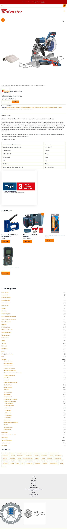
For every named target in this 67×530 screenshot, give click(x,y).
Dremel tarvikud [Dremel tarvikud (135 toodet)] (58, 456)
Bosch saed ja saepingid (26, 107)
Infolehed (33, 485)
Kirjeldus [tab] (3, 115)
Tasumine (33, 480)
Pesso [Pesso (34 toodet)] (42, 461)
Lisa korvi (15, 102)
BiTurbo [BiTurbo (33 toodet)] (29, 453)
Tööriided (3, 343)
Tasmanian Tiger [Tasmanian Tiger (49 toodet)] (29, 463)
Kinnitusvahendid (5, 443)
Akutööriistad (7, 395)
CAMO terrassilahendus (7, 330)
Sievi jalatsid (4, 349)
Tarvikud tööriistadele (6, 440)
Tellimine (33, 478)
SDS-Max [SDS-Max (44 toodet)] (12, 463)
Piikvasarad (8, 413)
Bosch (23, 109)
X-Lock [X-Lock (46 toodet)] (61, 463)
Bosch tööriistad (8, 385)
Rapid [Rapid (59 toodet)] (57, 461)
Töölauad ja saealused (9, 375)
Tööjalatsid (4, 346)
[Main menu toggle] (64, 11)
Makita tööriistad (8, 387)
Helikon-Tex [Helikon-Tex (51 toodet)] (5, 458)
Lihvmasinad (8, 408)
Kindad (3, 341)
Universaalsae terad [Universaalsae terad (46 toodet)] (53, 463)
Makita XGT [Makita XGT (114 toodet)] (49, 458)
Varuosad (6, 380)
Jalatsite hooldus (33, 490)
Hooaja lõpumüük (5, 300)
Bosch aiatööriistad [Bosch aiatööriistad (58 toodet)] (53, 453)
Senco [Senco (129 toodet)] (17, 463)
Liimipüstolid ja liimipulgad (10, 399)
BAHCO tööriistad (5, 327)
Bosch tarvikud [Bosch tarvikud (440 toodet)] (20, 456)
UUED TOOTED (4, 292)
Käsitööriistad (4, 438)
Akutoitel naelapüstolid (9, 368)
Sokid (2, 351)
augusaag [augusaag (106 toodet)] (19, 453)
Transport (33, 483)
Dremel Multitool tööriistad (10, 383)
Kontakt (33, 476)
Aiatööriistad (4, 432)
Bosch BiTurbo (4, 306)
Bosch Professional (29, 109)
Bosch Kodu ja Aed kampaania (8, 319)
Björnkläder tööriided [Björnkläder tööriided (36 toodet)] (38, 453)
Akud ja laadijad (8, 397)
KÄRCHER (6, 390)
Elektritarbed (7, 420)
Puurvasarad (8, 415)
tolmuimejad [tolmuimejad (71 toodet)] (37, 463)
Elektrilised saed (9, 403)
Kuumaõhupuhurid (8, 363)
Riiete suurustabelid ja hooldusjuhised (33, 489)
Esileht (2, 85)
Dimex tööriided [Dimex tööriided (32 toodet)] (44, 456)
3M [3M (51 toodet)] (3, 453)
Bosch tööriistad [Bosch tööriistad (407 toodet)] (29, 456)
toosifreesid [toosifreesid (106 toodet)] (45, 463)
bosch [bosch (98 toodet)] (46, 453)
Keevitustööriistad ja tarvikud (11, 422)
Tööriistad (3, 359)
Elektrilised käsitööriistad (10, 402)
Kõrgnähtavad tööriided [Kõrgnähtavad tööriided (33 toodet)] (28, 458)
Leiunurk (3, 308)
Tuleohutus (4, 446)
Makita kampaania (5, 314)
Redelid (6, 425)
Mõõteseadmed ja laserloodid (8, 435)
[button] (2, 6)
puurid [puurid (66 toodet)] (52, 461)
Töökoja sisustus (5, 335)
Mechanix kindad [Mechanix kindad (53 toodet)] (57, 458)
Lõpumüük (4, 311)
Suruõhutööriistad (8, 427)
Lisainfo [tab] (9, 115)
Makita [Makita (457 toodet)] (43, 458)
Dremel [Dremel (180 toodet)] (51, 456)
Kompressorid (7, 430)
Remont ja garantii (33, 487)
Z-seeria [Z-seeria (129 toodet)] (4, 466)
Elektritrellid (8, 418)
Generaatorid (4, 295)
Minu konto (33, 496)
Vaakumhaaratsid (8, 366)
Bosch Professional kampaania (8, 316)
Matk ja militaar (5, 338)
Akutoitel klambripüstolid (10, 371)
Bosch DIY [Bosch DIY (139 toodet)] (13, 456)
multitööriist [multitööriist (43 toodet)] (20, 461)
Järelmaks (33, 482)
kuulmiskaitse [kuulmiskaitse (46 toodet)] (12, 458)
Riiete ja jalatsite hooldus (7, 354)
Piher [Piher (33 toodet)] (47, 461)
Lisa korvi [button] (6, 241)
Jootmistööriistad (8, 361)
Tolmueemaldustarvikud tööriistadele (13, 373)
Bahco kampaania (5, 303)
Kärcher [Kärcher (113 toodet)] (19, 458)
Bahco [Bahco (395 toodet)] (24, 453)
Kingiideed (3, 325)
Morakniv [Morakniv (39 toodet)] (13, 461)
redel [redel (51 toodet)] (62, 461)
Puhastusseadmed (5, 298)
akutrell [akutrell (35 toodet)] (12, 453)
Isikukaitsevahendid (6, 333)
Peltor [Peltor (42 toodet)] (37, 461)
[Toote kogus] (5, 102)
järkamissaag (15, 109)
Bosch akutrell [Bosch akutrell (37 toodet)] (5, 456)
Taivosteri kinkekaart (33, 494)
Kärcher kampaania (6, 322)
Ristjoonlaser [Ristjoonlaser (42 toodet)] (5, 463)
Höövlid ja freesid (9, 406)
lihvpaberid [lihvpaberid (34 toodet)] (37, 458)
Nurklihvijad (8, 410)
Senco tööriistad (8, 392)
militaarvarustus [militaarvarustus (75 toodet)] (6, 461)
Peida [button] (42, 2)
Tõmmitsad (6, 378)
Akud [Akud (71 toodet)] (7, 453)
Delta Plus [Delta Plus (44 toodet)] (37, 456)
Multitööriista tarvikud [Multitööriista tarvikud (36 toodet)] (29, 461)
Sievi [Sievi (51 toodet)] (22, 463)
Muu (2, 357)
